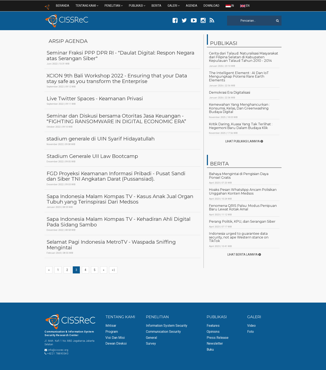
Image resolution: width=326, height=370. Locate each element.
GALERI (174, 5)
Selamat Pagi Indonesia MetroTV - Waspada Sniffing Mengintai (111, 244)
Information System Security (166, 326)
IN (230, 5)
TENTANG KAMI (86, 5)
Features (213, 326)
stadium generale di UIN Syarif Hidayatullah (101, 139)
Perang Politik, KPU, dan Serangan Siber (242, 221)
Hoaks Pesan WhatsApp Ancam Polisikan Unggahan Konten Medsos (243, 191)
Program (111, 332)
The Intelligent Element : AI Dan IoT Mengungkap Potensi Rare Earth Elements (239, 76)
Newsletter (215, 343)
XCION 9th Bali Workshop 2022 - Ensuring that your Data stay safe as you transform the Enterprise (117, 78)
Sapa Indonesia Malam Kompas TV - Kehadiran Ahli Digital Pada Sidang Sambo (118, 221)
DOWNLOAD (211, 5)
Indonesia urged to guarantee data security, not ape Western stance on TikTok (238, 237)
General (151, 338)
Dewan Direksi (116, 343)
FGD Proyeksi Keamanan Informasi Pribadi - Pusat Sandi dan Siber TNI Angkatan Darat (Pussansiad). (116, 176)
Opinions (213, 332)
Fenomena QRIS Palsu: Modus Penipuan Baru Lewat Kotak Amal (243, 207)
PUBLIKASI (137, 5)
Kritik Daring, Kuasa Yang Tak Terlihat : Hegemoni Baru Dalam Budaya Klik (240, 126)
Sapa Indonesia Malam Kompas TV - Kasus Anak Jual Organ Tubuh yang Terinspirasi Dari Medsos (120, 199)
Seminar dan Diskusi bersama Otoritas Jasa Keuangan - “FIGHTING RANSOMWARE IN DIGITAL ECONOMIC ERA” (116, 118)
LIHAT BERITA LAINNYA (244, 254)
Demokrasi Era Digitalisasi (229, 92)
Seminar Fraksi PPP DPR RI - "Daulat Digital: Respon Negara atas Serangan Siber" (120, 55)
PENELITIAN (114, 5)
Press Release (217, 338)
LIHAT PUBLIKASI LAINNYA (244, 141)
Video (251, 326)
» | (113, 270)
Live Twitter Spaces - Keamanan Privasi (95, 98)
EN (244, 5)
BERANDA (62, 5)
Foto (250, 332)
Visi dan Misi (115, 338)
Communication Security (163, 332)
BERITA (156, 5)
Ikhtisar (110, 326)
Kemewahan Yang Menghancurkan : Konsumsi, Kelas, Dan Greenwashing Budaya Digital (239, 108)
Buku (210, 349)
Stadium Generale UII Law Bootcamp (92, 156)
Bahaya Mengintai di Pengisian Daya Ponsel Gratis (238, 176)
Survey (151, 343)
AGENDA (191, 5)
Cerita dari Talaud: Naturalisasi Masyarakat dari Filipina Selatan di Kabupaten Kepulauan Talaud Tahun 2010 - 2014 (243, 57)
